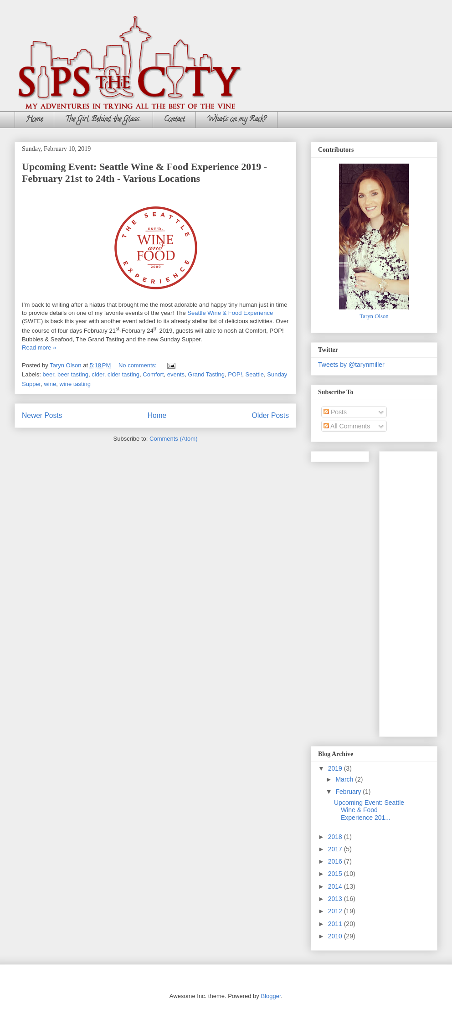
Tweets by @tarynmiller (351, 364)
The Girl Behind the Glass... (103, 119)
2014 (336, 886)
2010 (336, 936)
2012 (336, 911)
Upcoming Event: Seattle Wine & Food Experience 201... (369, 810)
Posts (335, 412)
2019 (336, 768)
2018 (336, 836)
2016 (336, 861)
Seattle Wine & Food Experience (230, 312)
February (349, 791)
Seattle (255, 374)
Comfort (153, 374)
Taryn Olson (374, 316)
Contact (174, 119)
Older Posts (270, 415)
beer (48, 374)
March (345, 779)
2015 (336, 873)
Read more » (39, 347)
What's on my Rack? (236, 119)
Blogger (271, 996)
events (176, 374)
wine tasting (75, 384)
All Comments (347, 426)
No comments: (138, 365)
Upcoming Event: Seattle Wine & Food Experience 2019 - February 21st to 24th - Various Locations (144, 172)
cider (98, 374)
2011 (336, 923)
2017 (336, 849)
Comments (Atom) (173, 438)
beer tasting (72, 374)
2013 (336, 898)
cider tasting (123, 374)
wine (50, 384)
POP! (235, 374)
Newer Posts (42, 415)
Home (34, 119)
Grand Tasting (206, 374)
